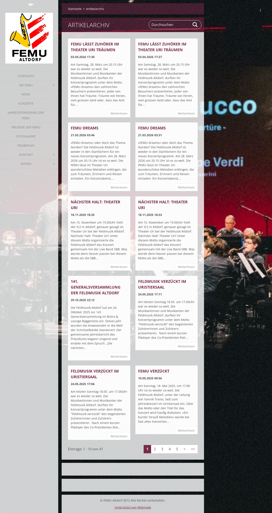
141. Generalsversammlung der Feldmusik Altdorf (95, 287)
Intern (26, 164)
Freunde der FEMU (25, 127)
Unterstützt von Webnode (133, 507)
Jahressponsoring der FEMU (26, 115)
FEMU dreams (84, 127)
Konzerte (26, 103)
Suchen (195, 24)
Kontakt (26, 155)
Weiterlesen (119, 113)
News (26, 94)
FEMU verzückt (153, 371)
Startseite (26, 76)
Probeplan (25, 145)
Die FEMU (26, 85)
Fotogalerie (26, 136)
